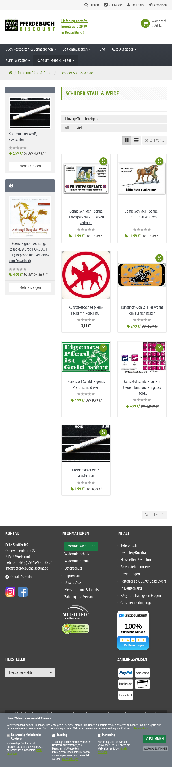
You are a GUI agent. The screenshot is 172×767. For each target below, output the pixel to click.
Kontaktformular (19, 577)
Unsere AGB (73, 582)
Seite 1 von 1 (154, 140)
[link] (146, 23)
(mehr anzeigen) (70, 759)
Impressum (72, 575)
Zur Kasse (115, 5)
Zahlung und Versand (79, 597)
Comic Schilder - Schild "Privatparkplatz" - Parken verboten (86, 217)
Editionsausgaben (77, 49)
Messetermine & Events (81, 589)
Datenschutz (73, 568)
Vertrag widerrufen (81, 546)
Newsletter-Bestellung (136, 560)
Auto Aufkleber (124, 49)
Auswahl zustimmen (155, 748)
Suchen (94, 5)
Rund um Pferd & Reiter (55, 60)
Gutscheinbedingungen (136, 602)
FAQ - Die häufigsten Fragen (140, 595)
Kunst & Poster (17, 60)
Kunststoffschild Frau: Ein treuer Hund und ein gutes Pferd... (142, 387)
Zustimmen (155, 739)
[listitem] (125, 673)
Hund (101, 49)
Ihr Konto (137, 5)
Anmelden (160, 5)
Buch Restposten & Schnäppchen (30, 49)
